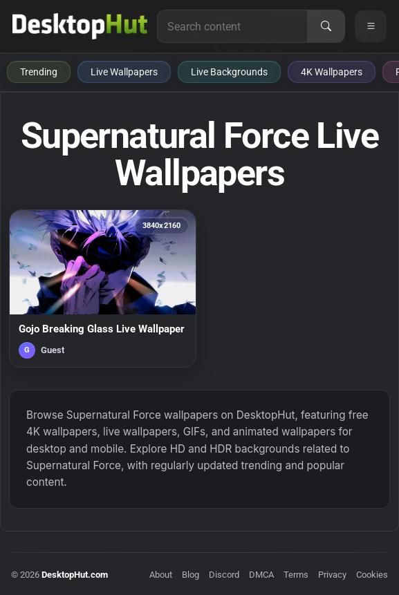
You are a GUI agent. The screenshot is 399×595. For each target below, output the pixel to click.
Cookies (372, 574)
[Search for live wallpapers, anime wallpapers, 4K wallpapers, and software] (232, 26)
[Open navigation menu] (371, 26)
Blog (190, 574)
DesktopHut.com (74, 574)
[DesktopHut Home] (79, 26)
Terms (296, 574)
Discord (224, 574)
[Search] (325, 26)
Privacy (332, 574)
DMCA (261, 574)
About (160, 574)
